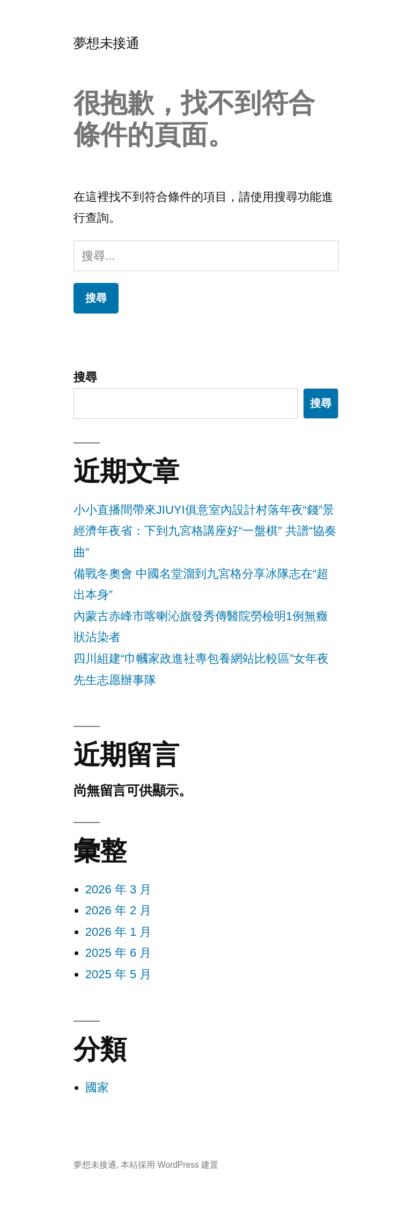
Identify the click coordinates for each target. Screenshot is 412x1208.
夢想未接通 (106, 43)
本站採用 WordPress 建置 (169, 1164)
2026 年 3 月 (118, 889)
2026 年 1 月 (118, 931)
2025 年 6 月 (118, 952)
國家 (97, 1087)
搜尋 (85, 377)
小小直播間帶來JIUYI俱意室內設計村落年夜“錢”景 (203, 509)
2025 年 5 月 (118, 974)
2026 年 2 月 (118, 910)
